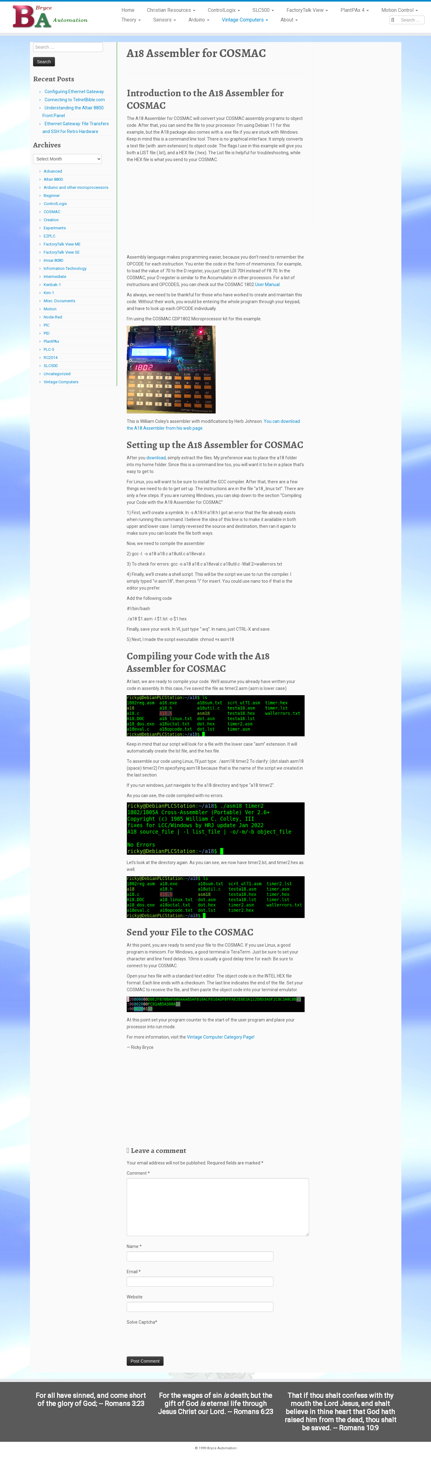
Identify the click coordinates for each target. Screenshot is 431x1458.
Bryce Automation (222, 1448)
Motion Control (399, 10)
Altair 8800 (53, 179)
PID (47, 333)
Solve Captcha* (142, 1322)
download (156, 457)
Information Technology (65, 268)
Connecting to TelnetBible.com (75, 99)
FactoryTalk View (307, 10)
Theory (131, 20)
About (289, 20)
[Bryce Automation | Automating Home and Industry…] (50, 17)
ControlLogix (224, 10)
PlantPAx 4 (354, 10)
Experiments (55, 228)
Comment (138, 1173)
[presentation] (174, 1341)
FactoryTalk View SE (62, 252)
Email (134, 1271)
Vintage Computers (245, 20)
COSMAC (52, 211)
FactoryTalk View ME (62, 244)
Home (128, 10)
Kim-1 (49, 292)
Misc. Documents (59, 301)
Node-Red (53, 317)
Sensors (164, 20)
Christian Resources (171, 10)
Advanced (53, 171)
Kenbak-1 (52, 284)
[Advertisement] (216, 210)
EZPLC (49, 236)
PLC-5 (49, 349)
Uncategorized (57, 373)
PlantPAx (51, 341)
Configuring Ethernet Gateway (74, 91)
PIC (46, 325)
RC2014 (50, 357)
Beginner (52, 195)
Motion (50, 309)
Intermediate (55, 276)
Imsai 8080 (53, 260)
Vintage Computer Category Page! (220, 1037)
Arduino (199, 20)
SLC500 (263, 10)
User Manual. (268, 284)
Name (134, 1246)
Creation (51, 220)
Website (135, 1296)
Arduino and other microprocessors (76, 187)
